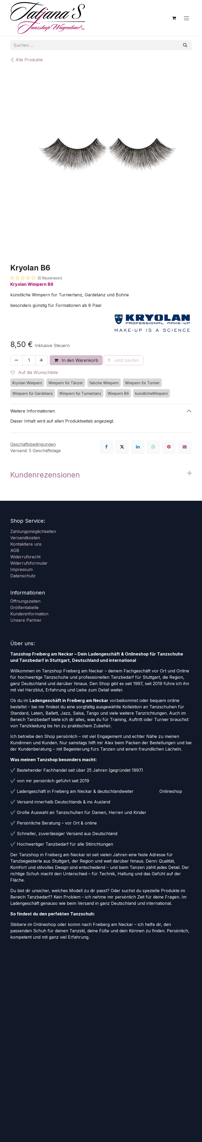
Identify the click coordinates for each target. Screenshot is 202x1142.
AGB (14, 550)
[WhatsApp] (153, 446)
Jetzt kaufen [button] (123, 360)
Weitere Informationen (32, 411)
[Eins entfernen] (16, 360)
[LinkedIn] (138, 446)
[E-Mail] (184, 446)
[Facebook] (106, 446)
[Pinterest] (169, 446)
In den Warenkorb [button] (76, 360)
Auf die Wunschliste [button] (34, 372)
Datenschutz (23, 575)
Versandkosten (25, 537)
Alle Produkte (26, 59)
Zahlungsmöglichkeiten (33, 531)
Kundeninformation (29, 613)
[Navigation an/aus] (186, 18)
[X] (122, 446)
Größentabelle (24, 607)
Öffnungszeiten (25, 601)
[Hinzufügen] (41, 360)
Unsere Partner (26, 620)
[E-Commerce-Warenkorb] (174, 18)
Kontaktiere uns (26, 544)
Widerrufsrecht (25, 556)
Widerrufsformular (29, 563)
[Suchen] (185, 45)
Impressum (21, 569)
